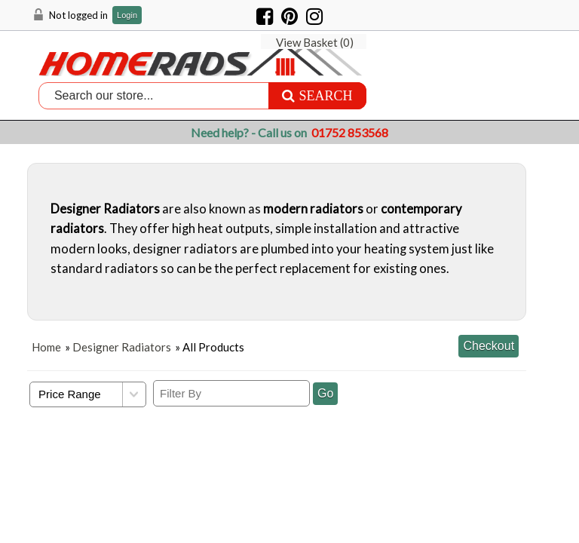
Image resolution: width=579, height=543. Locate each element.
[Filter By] (231, 392)
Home (46, 346)
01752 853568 (349, 132)
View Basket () (489, 15)
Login (127, 15)
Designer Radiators (121, 346)
